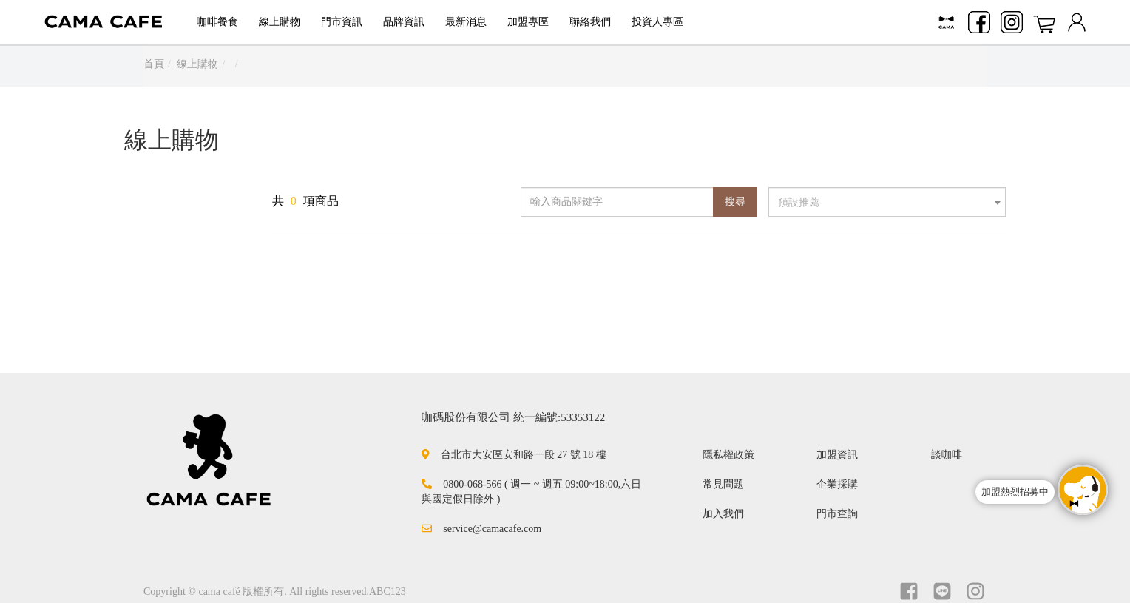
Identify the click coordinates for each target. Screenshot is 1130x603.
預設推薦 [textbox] (798, 202)
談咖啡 (946, 454)
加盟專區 (528, 21)
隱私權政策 (728, 454)
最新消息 (466, 21)
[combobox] (887, 202)
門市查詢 (837, 513)
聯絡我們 (590, 21)
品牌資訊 (403, 21)
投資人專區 (657, 21)
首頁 (153, 64)
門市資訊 (341, 21)
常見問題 (723, 484)
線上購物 (279, 21)
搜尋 (735, 201)
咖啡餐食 (217, 21)
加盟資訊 (837, 454)
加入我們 (723, 513)
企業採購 (837, 484)
